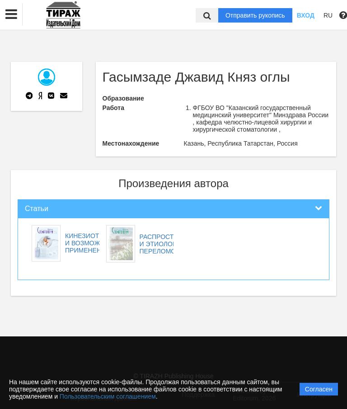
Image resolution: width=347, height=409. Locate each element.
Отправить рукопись (255, 15)
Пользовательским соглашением (108, 396)
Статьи (36, 208)
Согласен (319, 389)
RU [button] (328, 15)
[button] (11, 14)
